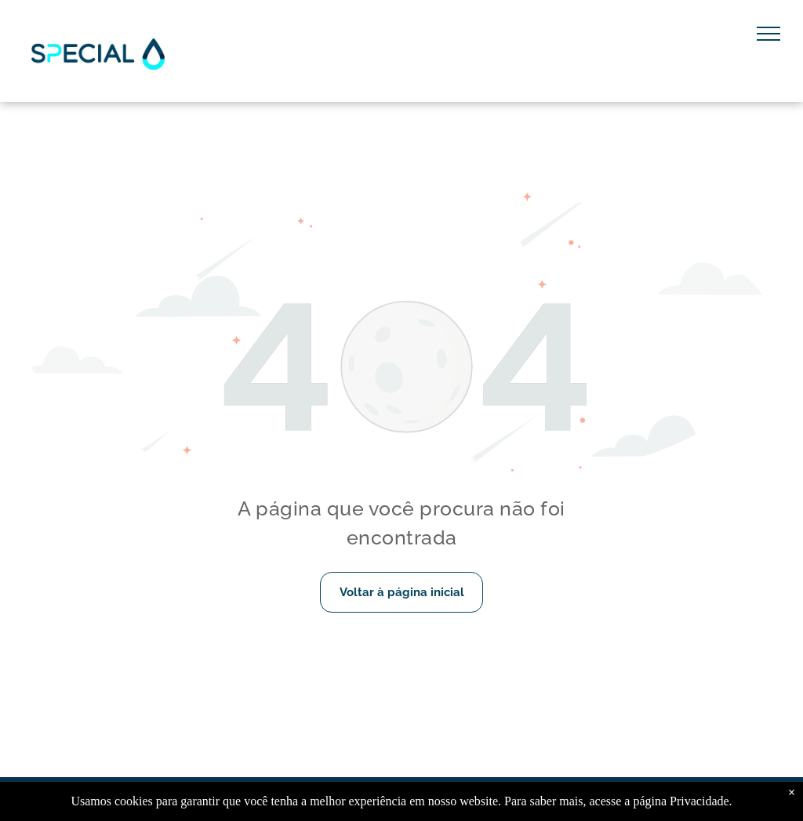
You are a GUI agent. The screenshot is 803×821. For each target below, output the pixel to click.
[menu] (768, 33)
